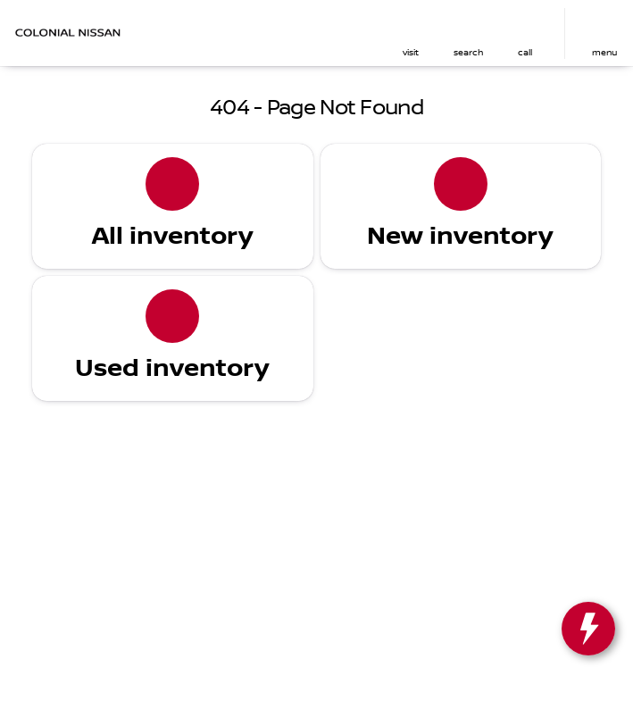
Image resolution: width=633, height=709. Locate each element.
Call (525, 52)
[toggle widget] (588, 628)
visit (411, 52)
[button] (411, 33)
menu (604, 52)
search (468, 52)
